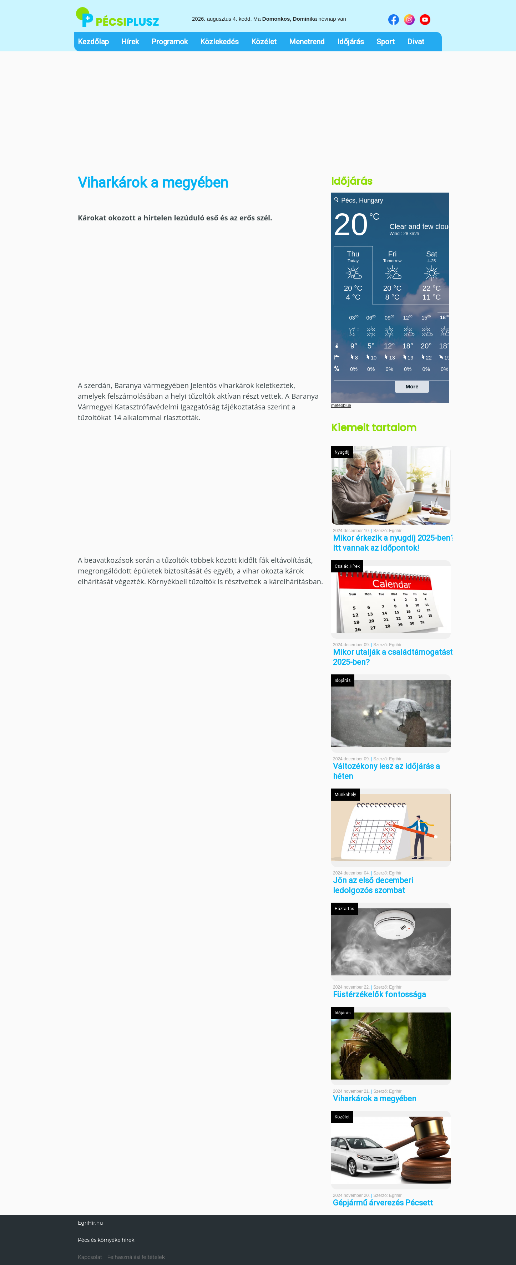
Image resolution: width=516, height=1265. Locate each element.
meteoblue (341, 405)
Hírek (130, 41)
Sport (385, 41)
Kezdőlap (93, 41)
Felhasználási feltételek (136, 1257)
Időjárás (350, 41)
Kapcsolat (90, 1257)
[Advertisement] (258, 108)
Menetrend (307, 41)
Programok (169, 41)
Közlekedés (219, 41)
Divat (415, 41)
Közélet (264, 41)
